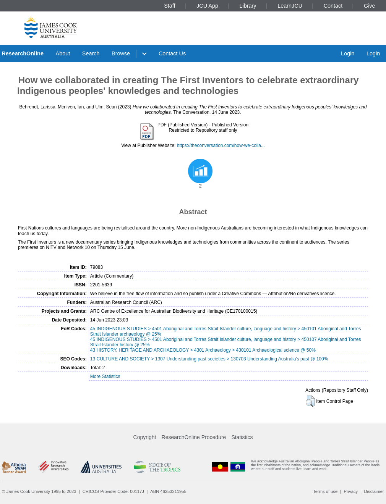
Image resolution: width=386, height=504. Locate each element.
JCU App (207, 6)
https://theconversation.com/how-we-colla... (221, 145)
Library (248, 6)
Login (347, 53)
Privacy (351, 491)
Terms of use (325, 491)
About (63, 53)
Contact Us (172, 53)
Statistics (242, 437)
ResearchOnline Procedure (194, 437)
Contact (333, 6)
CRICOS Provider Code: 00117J (113, 491)
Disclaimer (374, 491)
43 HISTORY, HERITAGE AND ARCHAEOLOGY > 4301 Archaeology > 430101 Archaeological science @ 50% (203, 350)
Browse (121, 53)
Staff (169, 6)
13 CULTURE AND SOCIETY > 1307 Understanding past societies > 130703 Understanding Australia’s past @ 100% (209, 359)
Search (91, 53)
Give (369, 6)
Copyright (144, 437)
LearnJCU (289, 6)
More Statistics (105, 376)
